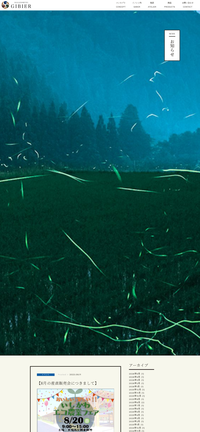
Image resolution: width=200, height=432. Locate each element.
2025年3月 (134, 418)
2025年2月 (134, 421)
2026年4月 (134, 377)
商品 (169, 5)
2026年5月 (134, 374)
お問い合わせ (187, 5)
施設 (152, 5)
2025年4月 (134, 415)
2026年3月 (134, 380)
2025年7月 (134, 405)
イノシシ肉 (136, 5)
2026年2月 (134, 383)
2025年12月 (135, 389)
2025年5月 (134, 412)
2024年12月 (135, 428)
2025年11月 (135, 393)
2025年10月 (135, 396)
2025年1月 (134, 424)
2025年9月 (134, 399)
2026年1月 (134, 386)
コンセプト (121, 5)
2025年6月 (134, 409)
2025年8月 (134, 402)
